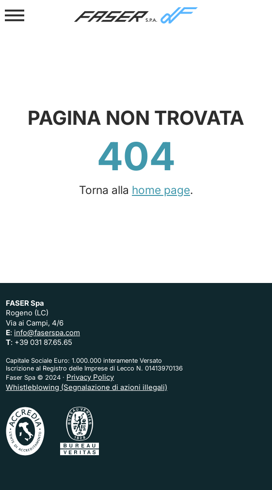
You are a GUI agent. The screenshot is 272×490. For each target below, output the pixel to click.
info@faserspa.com (47, 332)
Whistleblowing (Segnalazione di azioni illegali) (86, 387)
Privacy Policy (90, 377)
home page (161, 190)
